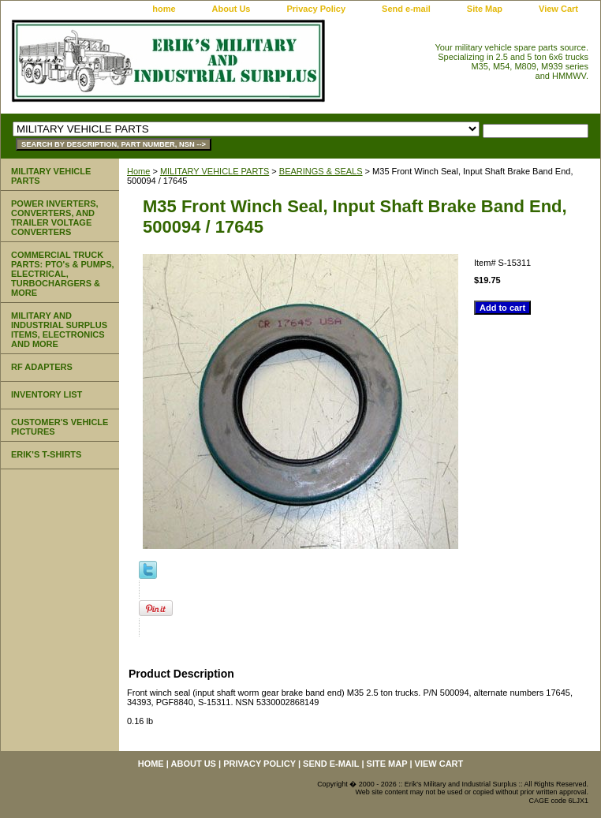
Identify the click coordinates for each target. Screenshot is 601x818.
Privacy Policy (315, 8)
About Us (231, 8)
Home (138, 171)
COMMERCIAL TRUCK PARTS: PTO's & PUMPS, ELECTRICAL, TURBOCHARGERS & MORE (62, 273)
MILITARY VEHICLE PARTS (214, 171)
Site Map (484, 8)
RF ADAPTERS (42, 367)
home (163, 8)
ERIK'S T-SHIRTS (46, 454)
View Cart (558, 8)
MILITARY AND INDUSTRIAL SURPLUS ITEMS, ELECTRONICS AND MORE (59, 330)
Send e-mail (406, 8)
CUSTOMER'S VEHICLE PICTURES (59, 426)
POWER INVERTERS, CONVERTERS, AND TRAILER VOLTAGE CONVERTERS (55, 218)
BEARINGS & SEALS (321, 171)
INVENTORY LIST (46, 394)
